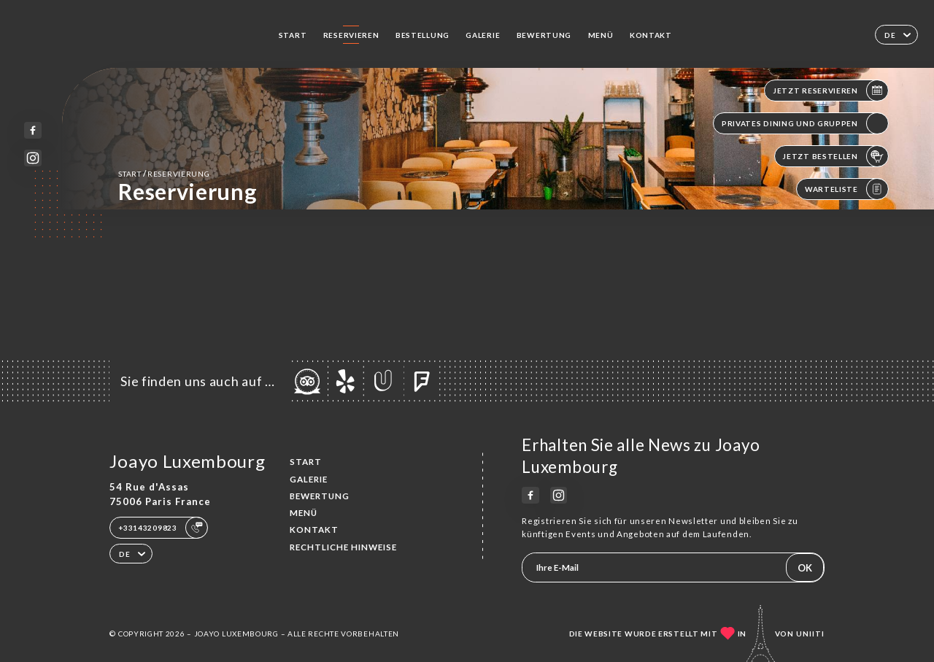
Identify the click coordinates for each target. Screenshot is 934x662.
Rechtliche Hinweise (343, 547)
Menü (601, 35)
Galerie (483, 35)
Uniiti (810, 633)
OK (805, 568)
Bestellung (422, 35)
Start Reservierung (163, 173)
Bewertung (544, 35)
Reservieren (351, 35)
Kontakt (651, 35)
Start (293, 35)
